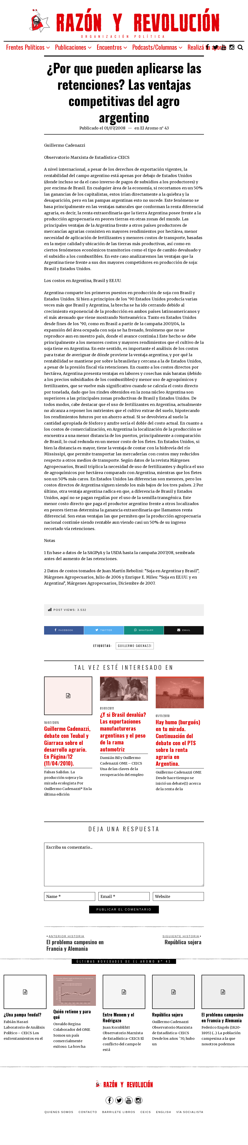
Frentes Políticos (25, 47)
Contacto (87, 1119)
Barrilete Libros (118, 1119)
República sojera (167, 1021)
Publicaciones (70, 47)
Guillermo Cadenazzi (135, 646)
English (163, 1119)
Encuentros (109, 47)
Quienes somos (59, 1119)
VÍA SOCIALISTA (189, 1119)
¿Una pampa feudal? (22, 1021)
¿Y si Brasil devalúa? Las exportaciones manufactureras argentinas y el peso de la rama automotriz (120, 734)
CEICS (145, 1119)
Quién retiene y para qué (72, 1021)
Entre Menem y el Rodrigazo (118, 1024)
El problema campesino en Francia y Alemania (222, 1024)
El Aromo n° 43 (154, 128)
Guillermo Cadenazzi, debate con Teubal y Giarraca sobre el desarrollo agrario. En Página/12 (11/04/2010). (68, 748)
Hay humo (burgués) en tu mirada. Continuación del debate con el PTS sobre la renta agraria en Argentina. (179, 746)
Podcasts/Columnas (154, 47)
